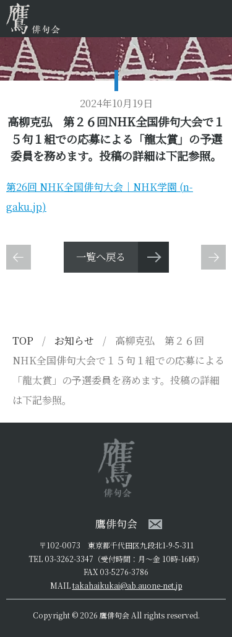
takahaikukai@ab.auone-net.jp (127, 585)
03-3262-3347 (69, 558)
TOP (22, 340)
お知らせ (75, 340)
